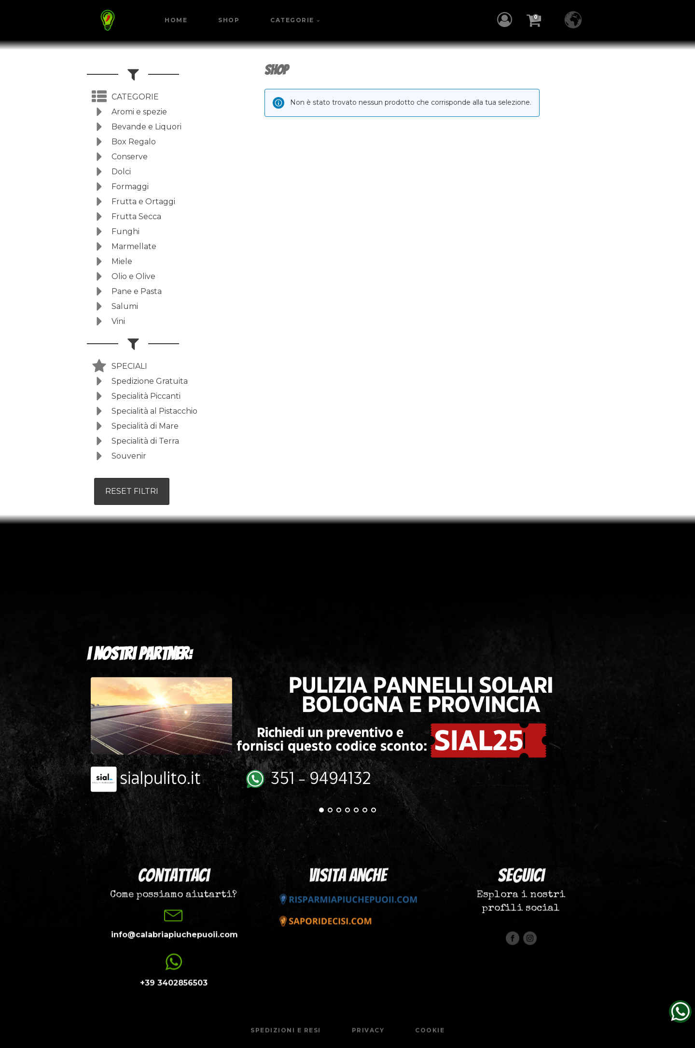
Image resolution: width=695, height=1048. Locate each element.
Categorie (292, 20)
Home (176, 20)
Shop (228, 20)
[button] (507, 19)
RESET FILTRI (131, 491)
